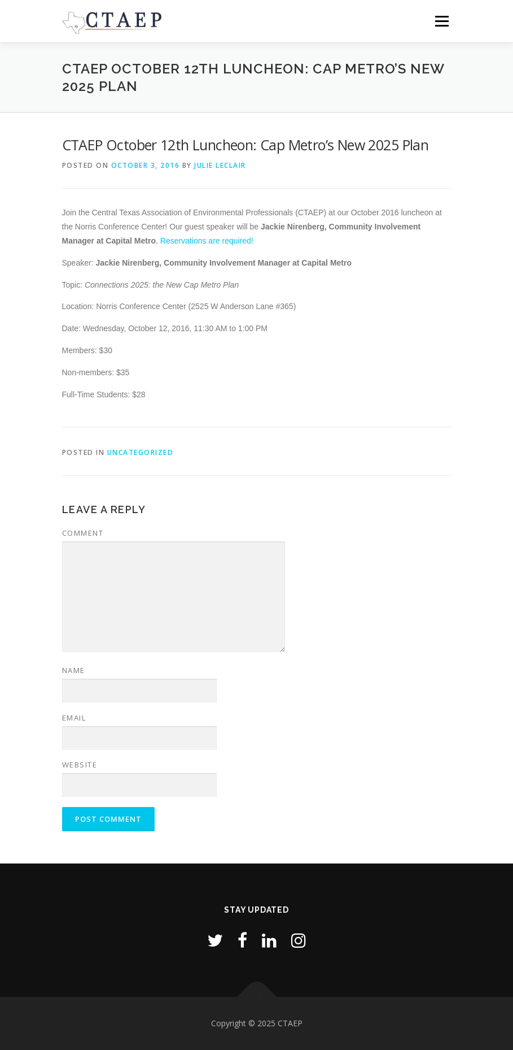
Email (74, 718)
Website (80, 765)
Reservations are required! (206, 240)
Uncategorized (140, 452)
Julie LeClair (220, 165)
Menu (441, 21)
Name (73, 670)
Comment (83, 533)
